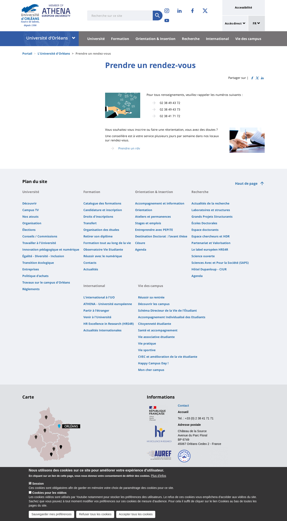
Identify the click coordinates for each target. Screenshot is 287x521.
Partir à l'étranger (96, 310)
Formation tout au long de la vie (107, 243)
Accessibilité (243, 7)
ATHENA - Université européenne (107, 304)
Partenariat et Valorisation (210, 243)
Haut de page (246, 183)
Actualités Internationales (102, 330)
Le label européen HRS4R (209, 249)
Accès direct (233, 23)
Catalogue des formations (102, 203)
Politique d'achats (35, 276)
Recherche (191, 38)
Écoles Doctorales (204, 223)
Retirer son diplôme (98, 236)
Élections (29, 230)
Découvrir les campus (154, 304)
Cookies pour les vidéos (49, 497)
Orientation (143, 210)
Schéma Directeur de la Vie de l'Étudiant (167, 310)
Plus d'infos (158, 480)
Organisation (31, 223)
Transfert (90, 223)
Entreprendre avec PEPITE (154, 230)
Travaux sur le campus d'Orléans (46, 282)
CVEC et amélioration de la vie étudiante (167, 357)
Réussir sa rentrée (151, 297)
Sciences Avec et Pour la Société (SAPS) (220, 263)
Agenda (140, 249)
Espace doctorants (204, 230)
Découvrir (29, 203)
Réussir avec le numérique (102, 256)
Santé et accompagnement (157, 330)
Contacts (89, 263)
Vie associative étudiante (156, 337)
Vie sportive (147, 350)
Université (96, 38)
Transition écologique (38, 263)
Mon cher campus (151, 370)
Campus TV (30, 210)
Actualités (90, 269)
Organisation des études (101, 230)
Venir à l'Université (97, 317)
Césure (140, 243)
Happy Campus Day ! (153, 363)
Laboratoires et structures (210, 210)
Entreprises (30, 269)
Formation (120, 38)
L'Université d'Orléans (54, 53)
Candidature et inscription (102, 210)
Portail (27, 53)
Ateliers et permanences (153, 216)
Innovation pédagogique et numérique (50, 249)
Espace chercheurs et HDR (210, 236)
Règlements (31, 289)
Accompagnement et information (159, 203)
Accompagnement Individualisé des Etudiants (171, 317)
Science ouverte (203, 256)
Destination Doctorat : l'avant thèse (161, 236)
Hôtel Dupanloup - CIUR (209, 269)
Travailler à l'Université (39, 243)
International (217, 38)
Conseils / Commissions (39, 236)
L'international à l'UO (99, 297)
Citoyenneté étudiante (154, 324)
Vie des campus (248, 38)
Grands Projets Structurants (212, 216)
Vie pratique (147, 343)
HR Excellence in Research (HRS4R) (108, 324)
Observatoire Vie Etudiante (103, 249)
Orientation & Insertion (156, 38)
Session (38, 488)
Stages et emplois (148, 223)
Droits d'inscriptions (98, 216)
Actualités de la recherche (210, 203)
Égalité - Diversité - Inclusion (43, 256)
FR (256, 23)
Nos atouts (30, 216)
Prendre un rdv (129, 148)
